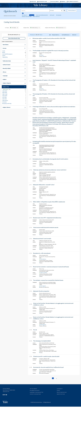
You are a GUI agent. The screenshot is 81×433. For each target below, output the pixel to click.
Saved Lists (33, 1)
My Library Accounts (34, 390)
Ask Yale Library (54, 1)
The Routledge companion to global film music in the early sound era (50, 50)
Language (5, 75)
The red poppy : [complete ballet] (42, 341)
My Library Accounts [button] (72, 1)
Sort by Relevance (65, 34)
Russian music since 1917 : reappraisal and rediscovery (47, 217)
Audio (3, 50)
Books (3, 52)
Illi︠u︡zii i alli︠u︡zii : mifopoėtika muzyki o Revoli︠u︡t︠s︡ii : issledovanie (49, 201)
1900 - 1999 (4, 94)
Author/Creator (6, 64)
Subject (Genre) (6, 107)
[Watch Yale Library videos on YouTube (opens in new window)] (6, 394)
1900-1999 (4, 91)
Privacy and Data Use (61, 392)
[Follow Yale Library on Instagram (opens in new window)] (4, 394)
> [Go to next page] (56, 378)
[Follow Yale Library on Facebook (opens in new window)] (3, 394)
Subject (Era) (6, 86)
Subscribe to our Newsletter (36, 392)
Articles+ (52, 15)
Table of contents (43, 272)
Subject (4, 79)
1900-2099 (4, 95)
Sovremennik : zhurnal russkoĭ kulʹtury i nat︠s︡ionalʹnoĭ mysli (48, 367)
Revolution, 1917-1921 (6, 103)
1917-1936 (4, 97)
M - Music (13, 27)
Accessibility (60, 388)
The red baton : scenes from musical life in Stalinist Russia (48, 280)
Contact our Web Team (35, 394)
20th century (34, 27)
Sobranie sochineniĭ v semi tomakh (42, 238)
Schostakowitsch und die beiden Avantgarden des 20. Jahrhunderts (50, 159)
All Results (24, 15)
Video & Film (5, 57)
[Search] (35, 10)
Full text (41, 55)
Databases (58, 15)
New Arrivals (36, 16)
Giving (58, 390)
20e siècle (4, 102)
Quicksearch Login (42, 1)
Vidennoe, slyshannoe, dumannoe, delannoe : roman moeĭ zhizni (49, 170)
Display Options (55, 34)
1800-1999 (4, 92)
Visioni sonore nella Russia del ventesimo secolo (45, 227)
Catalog (32, 15)
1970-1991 (4, 98)
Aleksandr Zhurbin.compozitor (41, 291)
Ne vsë (35, 329)
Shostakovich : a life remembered (41, 253)
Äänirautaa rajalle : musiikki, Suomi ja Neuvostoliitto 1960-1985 (49, 38)
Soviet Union (60, 27)
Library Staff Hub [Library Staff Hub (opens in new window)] (61, 394)
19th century (5, 100)
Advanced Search (72, 10)
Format (4, 48)
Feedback (62, 1)
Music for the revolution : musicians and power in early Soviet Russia (51, 266)
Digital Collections (26, 16)
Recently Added (6, 68)
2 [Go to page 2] (54, 378)
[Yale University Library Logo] (40, 5)
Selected (74, 34)
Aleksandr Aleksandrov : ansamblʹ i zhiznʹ (44, 184)
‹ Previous (36, 34)
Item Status (5, 44)
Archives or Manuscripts (42, 15)
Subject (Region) (7, 83)
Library (4, 72)
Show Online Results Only (14, 38)
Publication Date (7, 61)
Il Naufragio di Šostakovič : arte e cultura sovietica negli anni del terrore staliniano (54, 106)
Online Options (43, 259)
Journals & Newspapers (7, 54)
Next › (41, 34)
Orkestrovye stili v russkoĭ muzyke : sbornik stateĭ (46, 356)
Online (3, 55)
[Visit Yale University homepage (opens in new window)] (5, 401)
